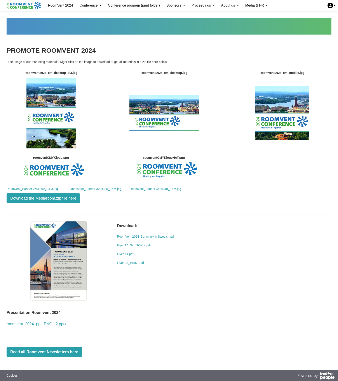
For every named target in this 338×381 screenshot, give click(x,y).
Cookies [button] (12, 375)
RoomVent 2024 (60, 5)
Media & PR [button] (256, 5)
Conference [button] (90, 5)
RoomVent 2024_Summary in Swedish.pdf (145, 236)
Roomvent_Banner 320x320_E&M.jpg (95, 189)
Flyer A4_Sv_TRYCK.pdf (134, 245)
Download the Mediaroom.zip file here (43, 198)
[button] (331, 5)
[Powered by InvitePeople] (316, 376)
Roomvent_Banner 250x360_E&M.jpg (32, 189)
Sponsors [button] (175, 5)
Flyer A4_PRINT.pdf (130, 262)
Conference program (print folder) (134, 5)
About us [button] (230, 5)
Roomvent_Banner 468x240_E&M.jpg (151, 189)
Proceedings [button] (203, 5)
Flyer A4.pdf (125, 254)
